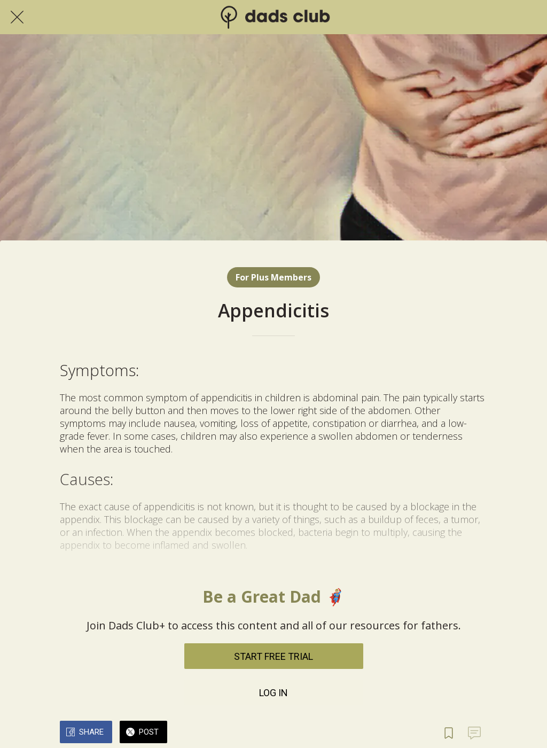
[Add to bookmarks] (449, 733)
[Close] (17, 17)
